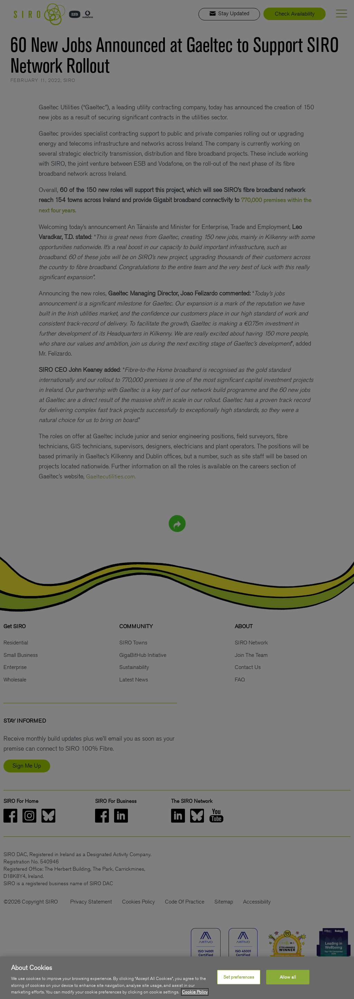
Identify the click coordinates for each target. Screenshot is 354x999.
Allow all (288, 977)
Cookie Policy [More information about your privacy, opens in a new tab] (195, 992)
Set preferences (238, 977)
